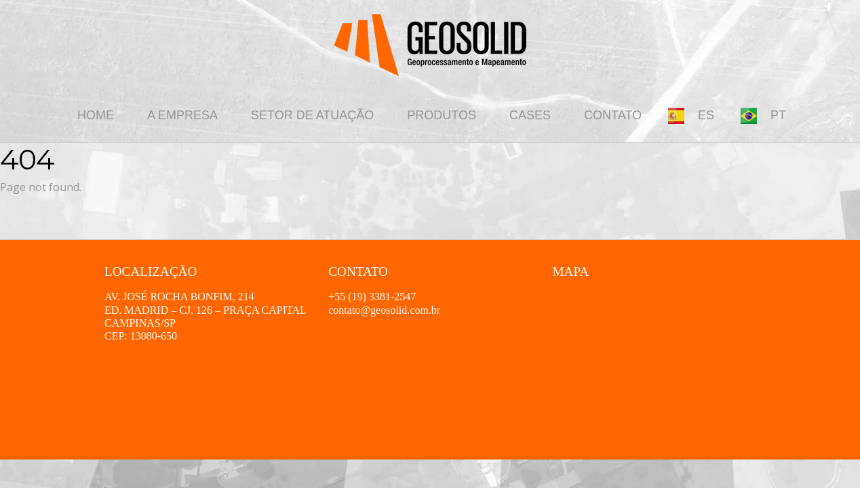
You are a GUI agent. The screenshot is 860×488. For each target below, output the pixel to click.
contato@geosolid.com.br (384, 310)
